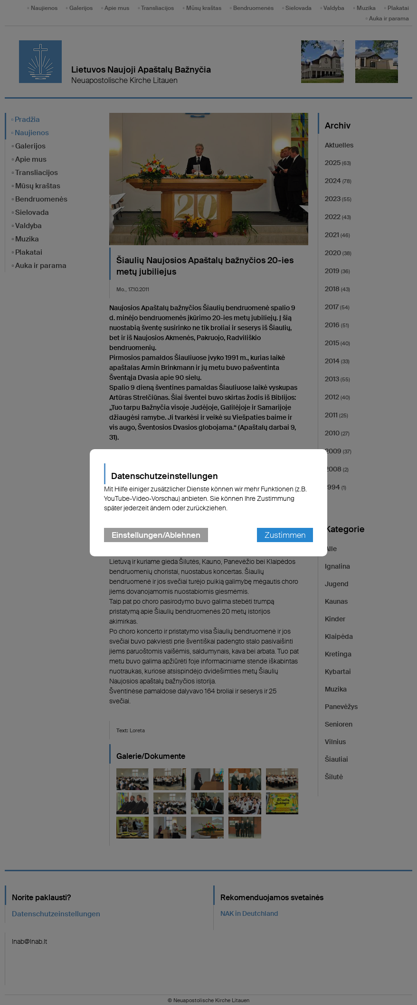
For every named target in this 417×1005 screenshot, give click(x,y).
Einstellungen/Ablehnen (156, 535)
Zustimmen (285, 535)
